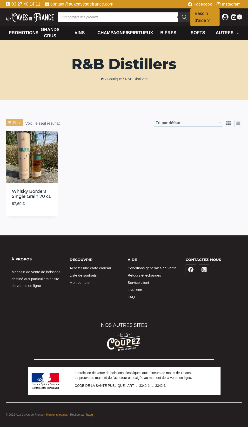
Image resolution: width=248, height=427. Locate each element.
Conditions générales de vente (152, 268)
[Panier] (236, 17)
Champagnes (110, 32)
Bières (168, 32)
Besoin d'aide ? (202, 17)
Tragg (89, 414)
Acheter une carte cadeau (90, 268)
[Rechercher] (184, 17)
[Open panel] (14, 121)
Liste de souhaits (83, 275)
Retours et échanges (144, 275)
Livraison (135, 290)
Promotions (22, 32)
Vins (80, 32)
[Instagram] (204, 269)
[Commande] (188, 123)
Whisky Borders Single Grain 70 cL (31, 194)
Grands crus (50, 32)
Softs (198, 32)
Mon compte (80, 282)
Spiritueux (140, 32)
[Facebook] (191, 269)
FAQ (131, 297)
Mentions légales (57, 414)
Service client (138, 282)
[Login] (225, 17)
